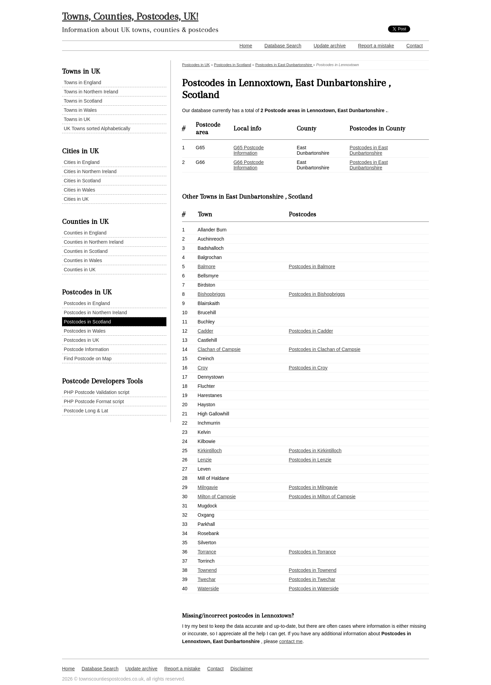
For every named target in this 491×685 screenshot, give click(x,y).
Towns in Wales (80, 110)
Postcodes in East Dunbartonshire (284, 65)
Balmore (206, 266)
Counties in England (85, 232)
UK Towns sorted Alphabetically (97, 128)
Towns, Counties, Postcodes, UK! (130, 16)
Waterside (208, 588)
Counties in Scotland (85, 251)
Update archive (330, 45)
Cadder (205, 331)
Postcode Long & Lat (86, 410)
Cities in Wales (79, 190)
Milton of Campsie (217, 496)
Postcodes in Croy (308, 367)
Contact (414, 45)
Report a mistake (376, 45)
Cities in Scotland (82, 180)
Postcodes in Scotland (87, 321)
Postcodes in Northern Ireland (95, 312)
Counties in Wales (83, 260)
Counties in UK (79, 269)
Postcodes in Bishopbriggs (317, 294)
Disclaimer (241, 668)
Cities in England (82, 162)
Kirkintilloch (210, 450)
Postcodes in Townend (313, 570)
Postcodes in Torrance (312, 551)
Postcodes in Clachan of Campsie (324, 349)
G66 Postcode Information (249, 164)
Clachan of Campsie (219, 349)
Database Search (283, 45)
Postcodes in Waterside (314, 588)
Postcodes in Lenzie (310, 459)
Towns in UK (77, 119)
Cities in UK (76, 199)
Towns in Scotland (83, 101)
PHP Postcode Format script (94, 401)
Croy (203, 367)
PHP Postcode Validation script (96, 392)
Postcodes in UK (81, 340)
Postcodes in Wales (84, 331)
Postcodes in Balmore (312, 266)
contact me (290, 641)
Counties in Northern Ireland (93, 242)
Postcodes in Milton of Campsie (322, 496)
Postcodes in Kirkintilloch (315, 450)
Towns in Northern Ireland (91, 91)
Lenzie (205, 459)
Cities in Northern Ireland (90, 171)
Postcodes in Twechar (312, 579)
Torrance (207, 551)
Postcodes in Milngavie (313, 487)
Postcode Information (86, 349)
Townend (207, 570)
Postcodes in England (87, 303)
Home (245, 45)
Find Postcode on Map (87, 358)
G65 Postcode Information (249, 150)
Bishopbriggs (211, 294)
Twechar (207, 579)
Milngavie (208, 487)
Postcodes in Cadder (311, 331)
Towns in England (82, 82)
